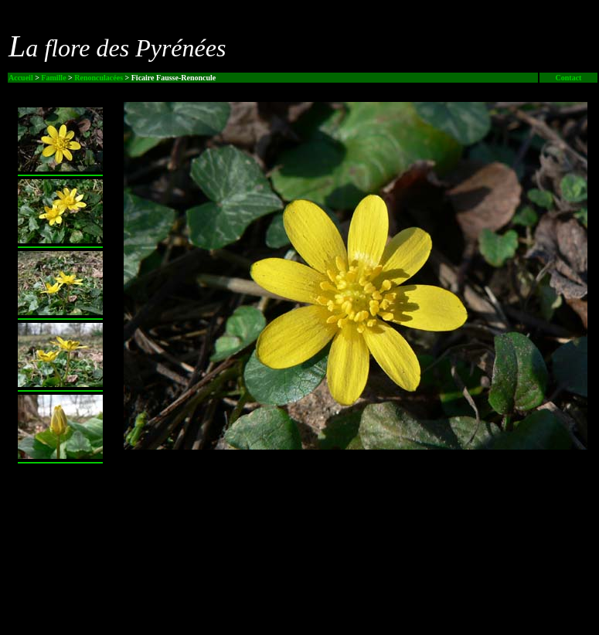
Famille (53, 77)
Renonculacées (98, 77)
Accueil (21, 77)
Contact (569, 77)
